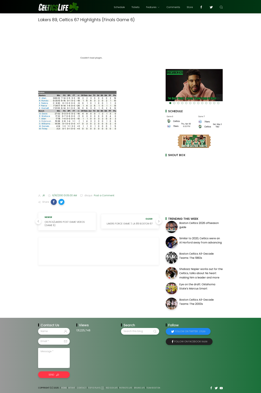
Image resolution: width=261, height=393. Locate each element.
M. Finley (43, 128)
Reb (86, 95)
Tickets (135, 7)
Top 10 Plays (94, 387)
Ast (90, 95)
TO (94, 95)
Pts (114, 95)
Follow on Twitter (190, 331)
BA (106, 95)
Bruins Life (139, 387)
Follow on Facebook (190, 341)
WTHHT (71, 387)
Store (190, 7)
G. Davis (43, 113)
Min (58, 95)
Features (153, 7)
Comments (173, 7)
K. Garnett (44, 108)
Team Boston (153, 387)
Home (64, 387)
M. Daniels (44, 126)
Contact (82, 387)
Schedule (119, 7)
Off (82, 95)
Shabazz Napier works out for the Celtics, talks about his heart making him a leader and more (201, 273)
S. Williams (44, 123)
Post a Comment (103, 195)
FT (74, 95)
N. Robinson (45, 121)
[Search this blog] (140, 331)
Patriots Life (125, 387)
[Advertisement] (98, 165)
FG (64, 95)
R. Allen (42, 98)
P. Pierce (43, 105)
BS (102, 95)
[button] (54, 202)
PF (110, 95)
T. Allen (42, 118)
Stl (98, 95)
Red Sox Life (112, 387)
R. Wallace (44, 116)
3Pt (68, 95)
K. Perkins (43, 103)
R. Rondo (43, 100)
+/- (79, 95)
